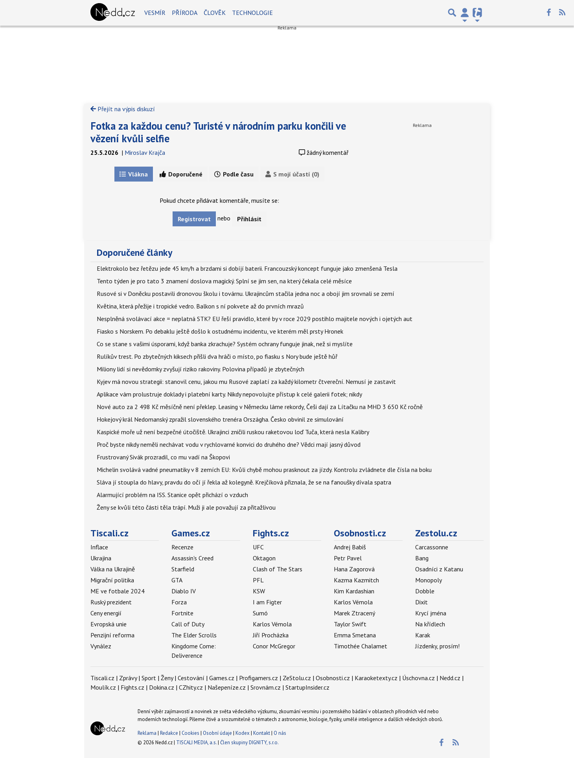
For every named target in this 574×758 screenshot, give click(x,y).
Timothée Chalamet (360, 646)
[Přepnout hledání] (452, 12)
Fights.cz (271, 533)
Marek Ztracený (354, 613)
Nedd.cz (450, 678)
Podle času (234, 174)
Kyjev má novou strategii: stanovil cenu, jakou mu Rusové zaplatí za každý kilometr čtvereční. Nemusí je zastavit (246, 381)
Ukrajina (100, 558)
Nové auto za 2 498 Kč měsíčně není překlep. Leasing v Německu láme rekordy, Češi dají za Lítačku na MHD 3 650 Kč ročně (260, 407)
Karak (422, 635)
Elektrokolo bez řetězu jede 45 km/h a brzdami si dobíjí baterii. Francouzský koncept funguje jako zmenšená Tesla (247, 268)
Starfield (182, 569)
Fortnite (182, 613)
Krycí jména (430, 613)
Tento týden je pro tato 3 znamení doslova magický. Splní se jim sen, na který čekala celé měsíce (224, 281)
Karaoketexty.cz (376, 678)
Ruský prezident (111, 602)
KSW (259, 591)
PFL (258, 580)
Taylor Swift (350, 624)
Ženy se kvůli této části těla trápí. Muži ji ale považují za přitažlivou (186, 507)
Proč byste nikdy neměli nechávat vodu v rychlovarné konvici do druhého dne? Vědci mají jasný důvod (229, 444)
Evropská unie (108, 624)
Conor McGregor (274, 646)
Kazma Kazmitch (356, 580)
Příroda (184, 13)
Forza (179, 602)
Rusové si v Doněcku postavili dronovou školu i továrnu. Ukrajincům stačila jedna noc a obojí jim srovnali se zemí (245, 293)
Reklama (147, 733)
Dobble (424, 591)
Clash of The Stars (277, 569)
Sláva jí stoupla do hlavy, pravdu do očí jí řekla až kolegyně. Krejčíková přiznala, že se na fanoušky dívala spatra (244, 482)
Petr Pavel (348, 558)
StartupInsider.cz (307, 687)
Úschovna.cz (418, 678)
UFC (258, 547)
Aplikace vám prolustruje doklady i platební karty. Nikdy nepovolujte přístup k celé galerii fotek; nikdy (229, 394)
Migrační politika (112, 580)
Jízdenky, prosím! (437, 646)
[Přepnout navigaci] (464, 12)
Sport (149, 678)
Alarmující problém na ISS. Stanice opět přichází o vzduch (172, 495)
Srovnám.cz (265, 687)
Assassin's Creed (192, 558)
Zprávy (128, 678)
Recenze (182, 547)
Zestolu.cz (436, 533)
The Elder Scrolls (194, 635)
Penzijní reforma (112, 635)
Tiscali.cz (109, 533)
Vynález (100, 646)
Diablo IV (183, 591)
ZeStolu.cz (297, 678)
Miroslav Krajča (145, 152)
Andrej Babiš (350, 547)
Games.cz (190, 533)
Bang (422, 558)
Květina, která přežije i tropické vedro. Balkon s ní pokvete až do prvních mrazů (200, 306)
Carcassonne (431, 547)
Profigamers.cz (258, 678)
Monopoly (428, 580)
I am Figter (267, 602)
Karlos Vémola (272, 624)
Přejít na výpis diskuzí (122, 109)
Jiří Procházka (271, 635)
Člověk (215, 13)
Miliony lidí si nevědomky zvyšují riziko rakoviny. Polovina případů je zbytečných (200, 369)
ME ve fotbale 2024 (117, 591)
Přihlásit (249, 219)
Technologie (252, 13)
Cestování (191, 678)
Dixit (421, 602)
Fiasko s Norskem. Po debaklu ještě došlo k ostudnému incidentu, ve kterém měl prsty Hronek (220, 331)
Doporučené (181, 174)
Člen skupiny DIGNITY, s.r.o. (249, 742)
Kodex (243, 733)
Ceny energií (105, 613)
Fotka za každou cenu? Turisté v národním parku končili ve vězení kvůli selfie (218, 132)
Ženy (167, 678)
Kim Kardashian (354, 591)
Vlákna (134, 174)
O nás (280, 733)
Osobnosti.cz (360, 533)
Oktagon (264, 558)
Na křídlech (430, 624)
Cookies (190, 733)
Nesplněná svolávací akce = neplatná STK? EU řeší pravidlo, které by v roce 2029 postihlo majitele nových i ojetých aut (254, 319)
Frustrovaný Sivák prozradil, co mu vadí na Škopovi (163, 457)
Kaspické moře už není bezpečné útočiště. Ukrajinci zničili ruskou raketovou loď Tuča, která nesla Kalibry (233, 432)
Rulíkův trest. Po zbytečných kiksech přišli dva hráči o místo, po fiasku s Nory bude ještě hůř (217, 356)
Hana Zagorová (354, 569)
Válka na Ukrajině (112, 569)
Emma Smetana (355, 635)
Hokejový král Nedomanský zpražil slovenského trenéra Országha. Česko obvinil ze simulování (220, 419)
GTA (176, 580)
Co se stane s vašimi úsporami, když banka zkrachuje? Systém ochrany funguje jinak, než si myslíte (225, 344)
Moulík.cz (103, 687)
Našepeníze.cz (227, 687)
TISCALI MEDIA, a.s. (196, 742)
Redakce (169, 733)
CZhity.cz (191, 687)
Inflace (99, 547)
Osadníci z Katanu (439, 569)
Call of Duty (187, 624)
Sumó (260, 613)
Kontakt (262, 733)
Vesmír (155, 13)
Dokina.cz (161, 687)
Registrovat (194, 219)
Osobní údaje (217, 733)
